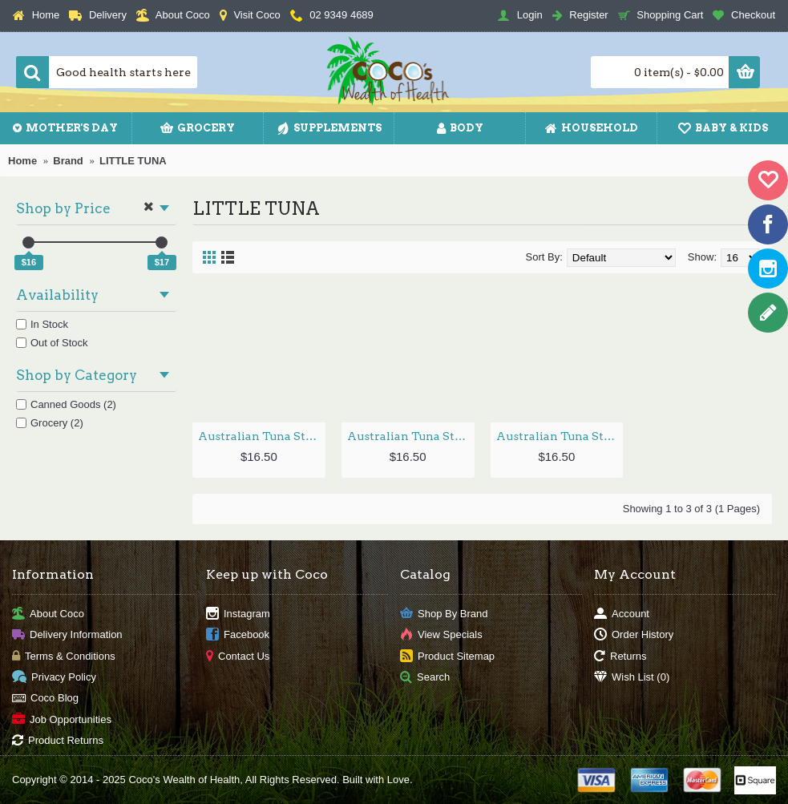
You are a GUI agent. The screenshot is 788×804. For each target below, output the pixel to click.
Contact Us (237, 656)
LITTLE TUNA (133, 161)
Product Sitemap (447, 656)
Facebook (237, 635)
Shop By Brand (443, 613)
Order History (633, 635)
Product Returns (57, 741)
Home (22, 161)
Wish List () (631, 678)
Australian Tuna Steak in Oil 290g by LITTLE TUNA (560, 436)
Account (621, 613)
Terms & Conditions (63, 656)
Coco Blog (45, 698)
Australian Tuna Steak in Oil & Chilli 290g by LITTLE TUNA (411, 436)
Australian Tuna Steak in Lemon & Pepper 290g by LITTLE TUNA (261, 436)
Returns (620, 656)
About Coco (48, 613)
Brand (68, 161)
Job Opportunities (61, 719)
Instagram (238, 613)
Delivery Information (67, 635)
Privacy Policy (54, 678)
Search (425, 678)
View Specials (441, 635)
